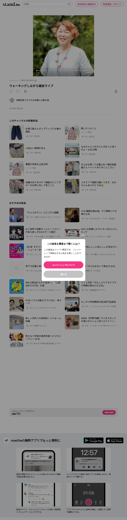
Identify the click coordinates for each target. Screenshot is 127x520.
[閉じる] (83, 235)
